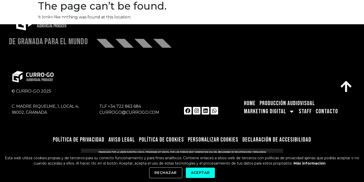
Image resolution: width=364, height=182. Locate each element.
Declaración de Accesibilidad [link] (277, 139)
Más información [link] (309, 163)
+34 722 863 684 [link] (124, 106)
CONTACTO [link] (339, 21)
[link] (58, 21)
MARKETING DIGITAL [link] (268, 21)
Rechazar (165, 172)
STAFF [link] (310, 21)
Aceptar (200, 172)
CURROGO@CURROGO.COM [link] (129, 112)
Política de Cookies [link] (161, 139)
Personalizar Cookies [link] (213, 139)
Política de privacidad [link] (78, 139)
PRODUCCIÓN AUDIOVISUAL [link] (205, 21)
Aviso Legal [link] (121, 139)
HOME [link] (162, 21)
